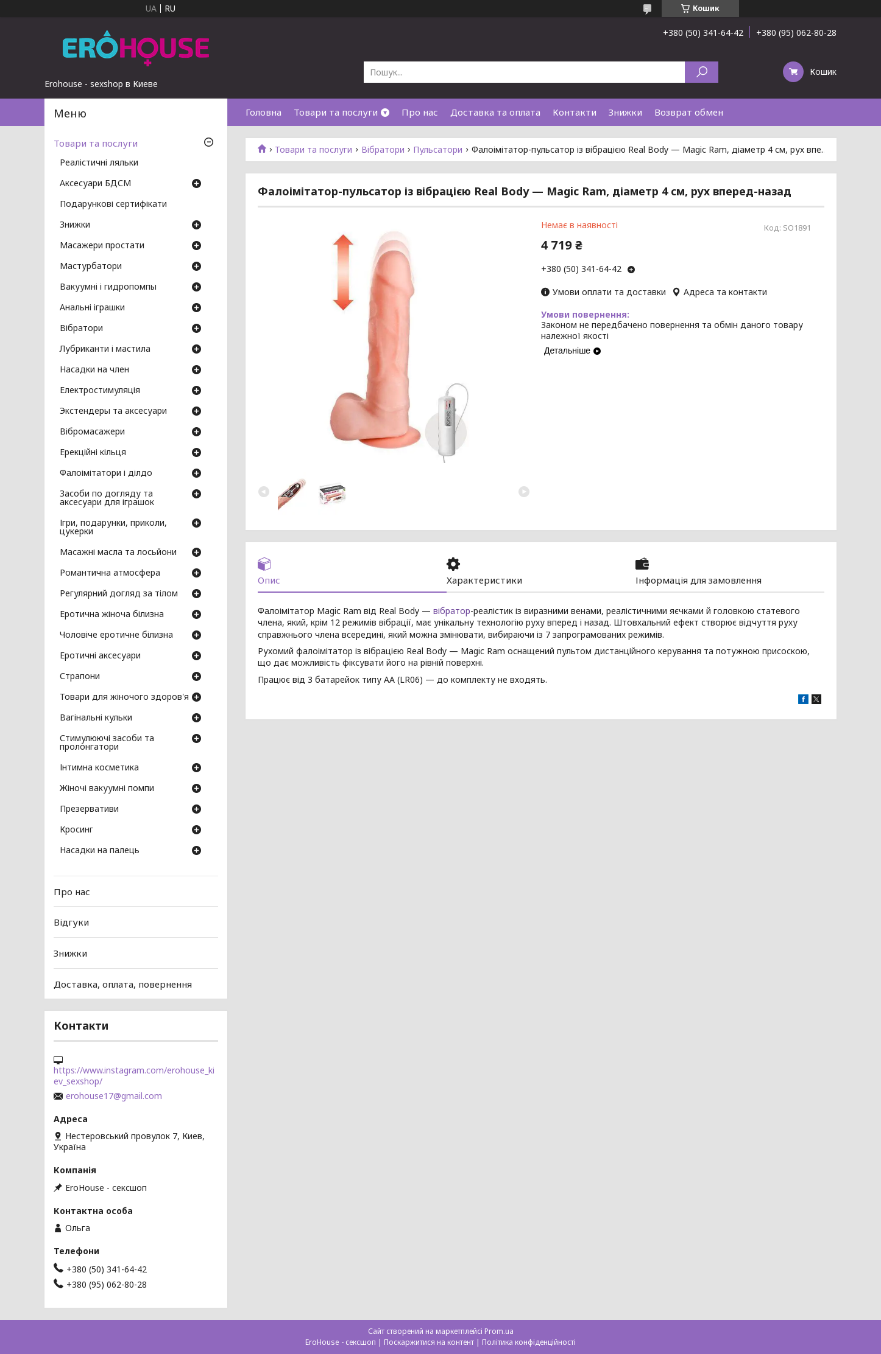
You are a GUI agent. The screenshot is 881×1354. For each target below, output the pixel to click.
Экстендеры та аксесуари (113, 411)
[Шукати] (701, 72)
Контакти (574, 112)
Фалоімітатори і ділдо (106, 473)
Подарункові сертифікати (113, 204)
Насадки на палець (100, 851)
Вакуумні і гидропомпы (108, 287)
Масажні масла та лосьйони (118, 552)
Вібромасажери (92, 432)
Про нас (420, 112)
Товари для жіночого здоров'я (124, 697)
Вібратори (383, 149)
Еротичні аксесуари (100, 656)
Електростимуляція (100, 391)
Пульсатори (437, 149)
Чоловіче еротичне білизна (116, 635)
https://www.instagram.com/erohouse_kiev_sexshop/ (134, 1076)
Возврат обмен (688, 112)
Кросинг (76, 830)
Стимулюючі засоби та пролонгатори (107, 743)
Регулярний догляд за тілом (119, 594)
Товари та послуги (336, 112)
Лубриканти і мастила (105, 349)
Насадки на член (94, 370)
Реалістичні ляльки (99, 163)
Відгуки (71, 922)
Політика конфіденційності (529, 1342)
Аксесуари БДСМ (95, 184)
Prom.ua (499, 1331)
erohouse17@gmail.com (114, 1096)
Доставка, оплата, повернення (123, 983)
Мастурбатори (91, 266)
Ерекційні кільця (93, 453)
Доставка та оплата (495, 112)
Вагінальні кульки (96, 718)
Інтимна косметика (99, 768)
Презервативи (89, 809)
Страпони (80, 677)
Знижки (625, 112)
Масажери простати (102, 246)
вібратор (451, 610)
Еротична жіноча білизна (112, 614)
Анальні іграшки (92, 308)
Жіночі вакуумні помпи (107, 789)
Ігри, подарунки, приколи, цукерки (113, 527)
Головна (263, 112)
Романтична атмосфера (110, 573)
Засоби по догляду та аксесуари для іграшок (107, 498)
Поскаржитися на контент (429, 1342)
